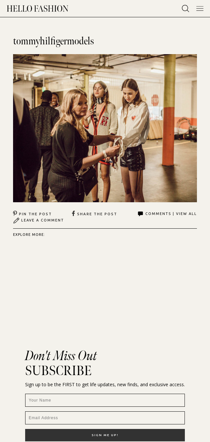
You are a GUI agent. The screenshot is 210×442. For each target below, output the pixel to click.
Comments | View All (167, 214)
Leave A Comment (38, 220)
